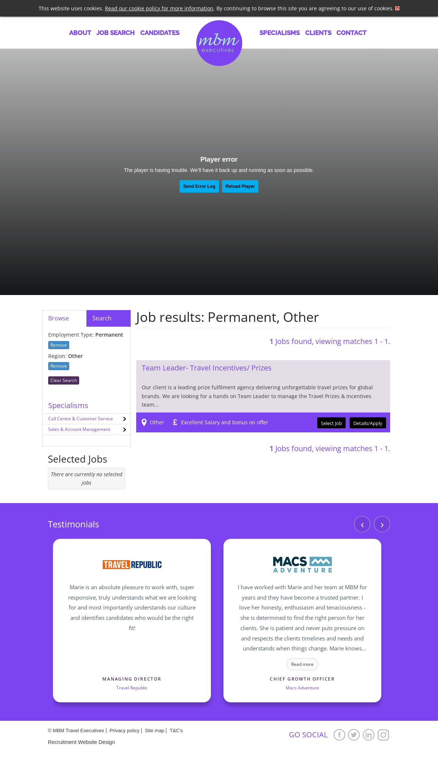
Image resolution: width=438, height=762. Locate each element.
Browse (58, 318)
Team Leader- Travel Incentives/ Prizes (207, 368)
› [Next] (382, 523)
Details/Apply (367, 423)
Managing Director (132, 679)
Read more (302, 664)
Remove (58, 345)
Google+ (383, 734)
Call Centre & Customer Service (80, 418)
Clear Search (63, 380)
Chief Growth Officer (302, 679)
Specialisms (279, 32)
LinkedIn (368, 734)
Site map (155, 730)
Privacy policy (124, 730)
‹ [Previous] (362, 523)
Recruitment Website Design (81, 742)
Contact (351, 32)
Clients (318, 32)
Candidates (159, 32)
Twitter (354, 734)
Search (102, 318)
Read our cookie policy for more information (159, 8)
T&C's (176, 730)
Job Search (115, 32)
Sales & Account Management (79, 429)
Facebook (339, 734)
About (80, 32)
